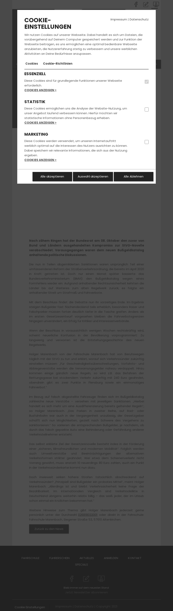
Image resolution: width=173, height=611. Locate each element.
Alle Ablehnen (133, 176)
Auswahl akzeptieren (93, 176)
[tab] (31, 63)
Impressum (119, 19)
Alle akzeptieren (52, 176)
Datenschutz (139, 19)
